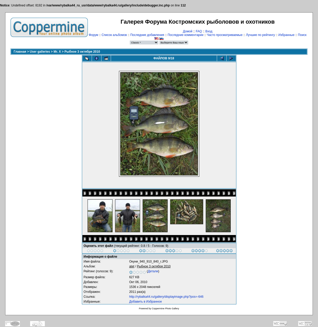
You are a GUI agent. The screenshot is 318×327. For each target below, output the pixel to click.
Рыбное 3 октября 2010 (82, 51)
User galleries (40, 51)
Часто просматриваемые (225, 35)
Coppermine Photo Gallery (165, 308)
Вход (208, 31)
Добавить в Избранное (145, 301)
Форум (93, 35)
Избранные (286, 35)
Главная (20, 51)
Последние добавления (147, 35)
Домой (187, 31)
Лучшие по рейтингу (260, 35)
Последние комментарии (185, 35)
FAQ (199, 31)
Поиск (302, 35)
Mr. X (57, 51)
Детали (153, 271)
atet (131, 266)
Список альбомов (114, 35)
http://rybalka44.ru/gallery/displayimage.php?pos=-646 (166, 296)
